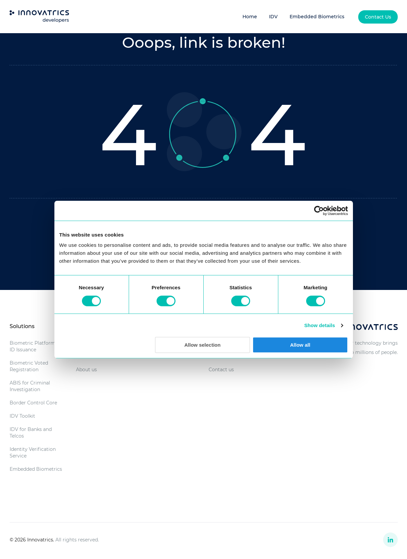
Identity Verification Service (33, 452)
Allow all (300, 345)
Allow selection (202, 345)
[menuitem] (378, 17)
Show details (319, 325)
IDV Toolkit (22, 416)
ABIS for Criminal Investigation (30, 386)
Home (249, 17)
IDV (273, 17)
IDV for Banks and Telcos (31, 432)
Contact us (221, 370)
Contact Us (378, 17)
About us (86, 370)
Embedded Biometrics (317, 17)
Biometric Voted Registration (29, 366)
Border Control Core (33, 403)
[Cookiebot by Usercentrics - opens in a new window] (319, 211)
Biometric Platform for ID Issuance (36, 346)
